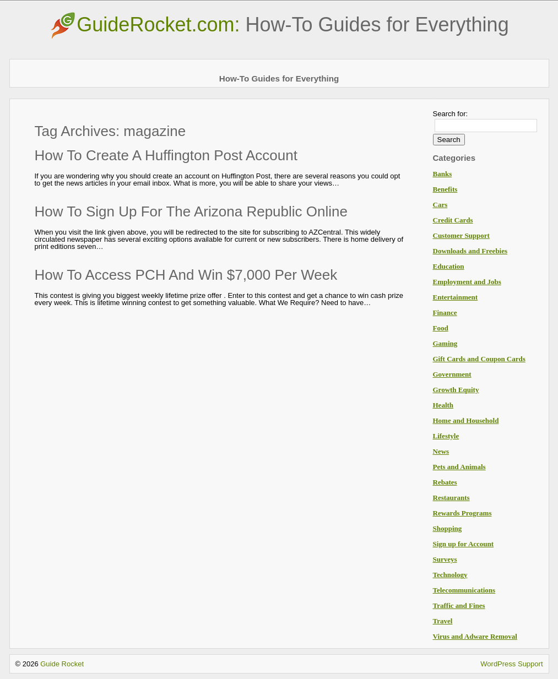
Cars (440, 204)
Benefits (445, 189)
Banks (442, 174)
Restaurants (451, 497)
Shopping (447, 528)
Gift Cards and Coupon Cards (479, 359)
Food (440, 328)
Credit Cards (453, 220)
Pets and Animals (459, 467)
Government (452, 374)
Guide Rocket (62, 664)
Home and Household (466, 420)
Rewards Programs (462, 513)
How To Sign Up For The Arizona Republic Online (191, 211)
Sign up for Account (463, 544)
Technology (450, 575)
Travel (443, 621)
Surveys (445, 559)
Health (443, 405)
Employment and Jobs (467, 282)
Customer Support (461, 235)
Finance (445, 312)
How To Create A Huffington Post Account (166, 155)
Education (448, 266)
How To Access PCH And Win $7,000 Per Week (186, 275)
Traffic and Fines (459, 605)
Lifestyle (446, 436)
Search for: (450, 114)
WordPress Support (511, 664)
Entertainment (455, 297)
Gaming (445, 343)
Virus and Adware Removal (475, 636)
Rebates (445, 482)
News (441, 451)
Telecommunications (464, 590)
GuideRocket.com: (278, 24)
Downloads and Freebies (470, 251)
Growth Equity (456, 389)
